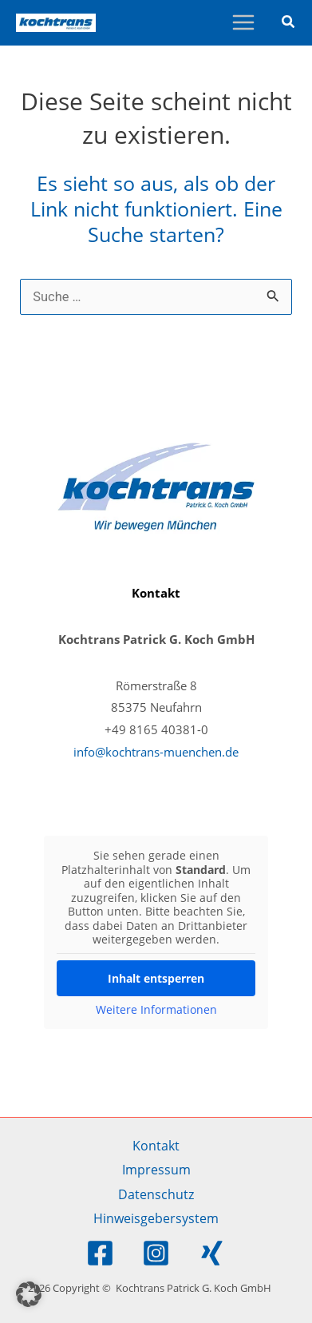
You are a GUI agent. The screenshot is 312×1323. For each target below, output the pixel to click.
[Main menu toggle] (243, 23)
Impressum (156, 1169)
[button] (289, 23)
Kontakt (156, 1145)
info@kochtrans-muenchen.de (156, 752)
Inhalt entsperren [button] (156, 977)
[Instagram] (156, 1253)
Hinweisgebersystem (156, 1218)
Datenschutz (156, 1194)
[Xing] (212, 1253)
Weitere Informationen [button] (156, 1009)
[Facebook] (100, 1253)
